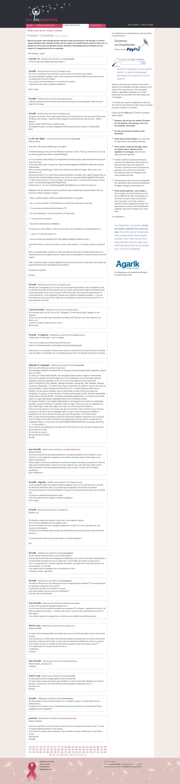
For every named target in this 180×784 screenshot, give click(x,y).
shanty (67, 113)
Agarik (119, 275)
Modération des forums (47, 761)
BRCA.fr (107, 767)
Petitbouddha (74, 603)
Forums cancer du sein (71, 25)
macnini (68, 71)
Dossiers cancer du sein (45, 25)
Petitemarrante (75, 449)
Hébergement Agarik (46, 769)
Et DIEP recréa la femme (112, 764)
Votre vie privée (45, 764)
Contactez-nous (44, 767)
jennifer (67, 285)
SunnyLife (68, 99)
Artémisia (73, 661)
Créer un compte (147, 25)
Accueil (29, 25)
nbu (66, 510)
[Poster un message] (60, 36)
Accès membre (133, 25)
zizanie (72, 626)
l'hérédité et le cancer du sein (132, 767)
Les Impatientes (95, 25)
